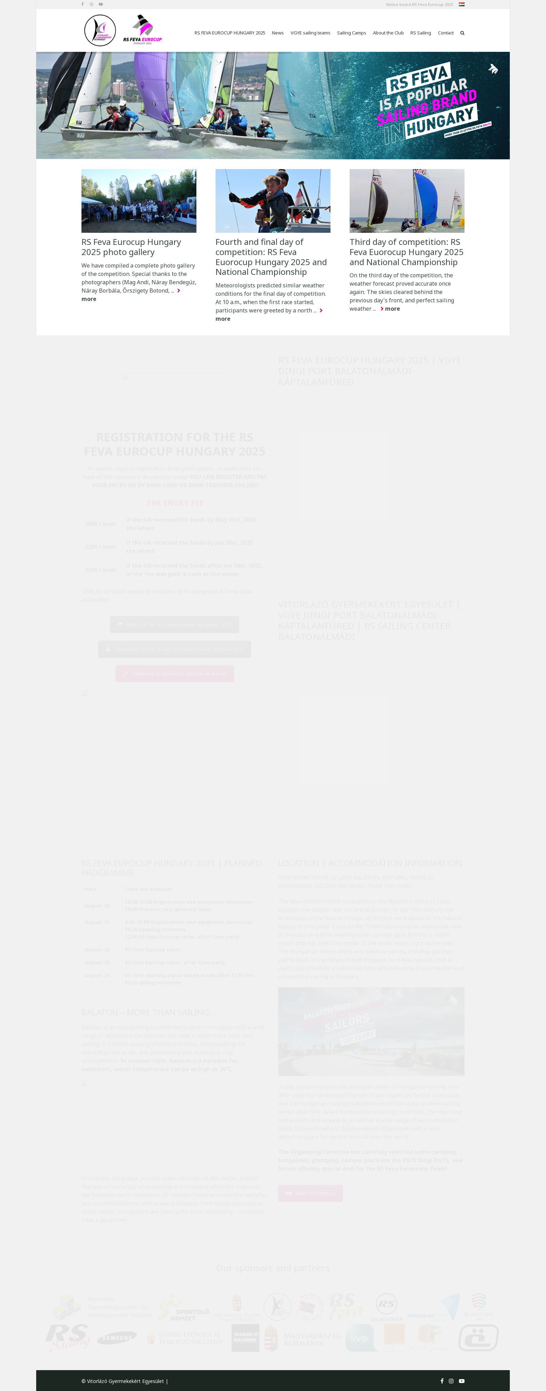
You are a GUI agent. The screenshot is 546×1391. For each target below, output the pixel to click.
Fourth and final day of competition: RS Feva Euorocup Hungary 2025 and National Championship (271, 256)
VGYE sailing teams (310, 33)
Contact (446, 33)
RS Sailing (421, 33)
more (392, 308)
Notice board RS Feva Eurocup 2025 (419, 4)
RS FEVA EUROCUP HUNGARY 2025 (230, 33)
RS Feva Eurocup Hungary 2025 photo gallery (131, 246)
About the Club (388, 33)
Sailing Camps (351, 33)
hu (461, 5)
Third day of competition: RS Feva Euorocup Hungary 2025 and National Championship (407, 252)
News (278, 33)
